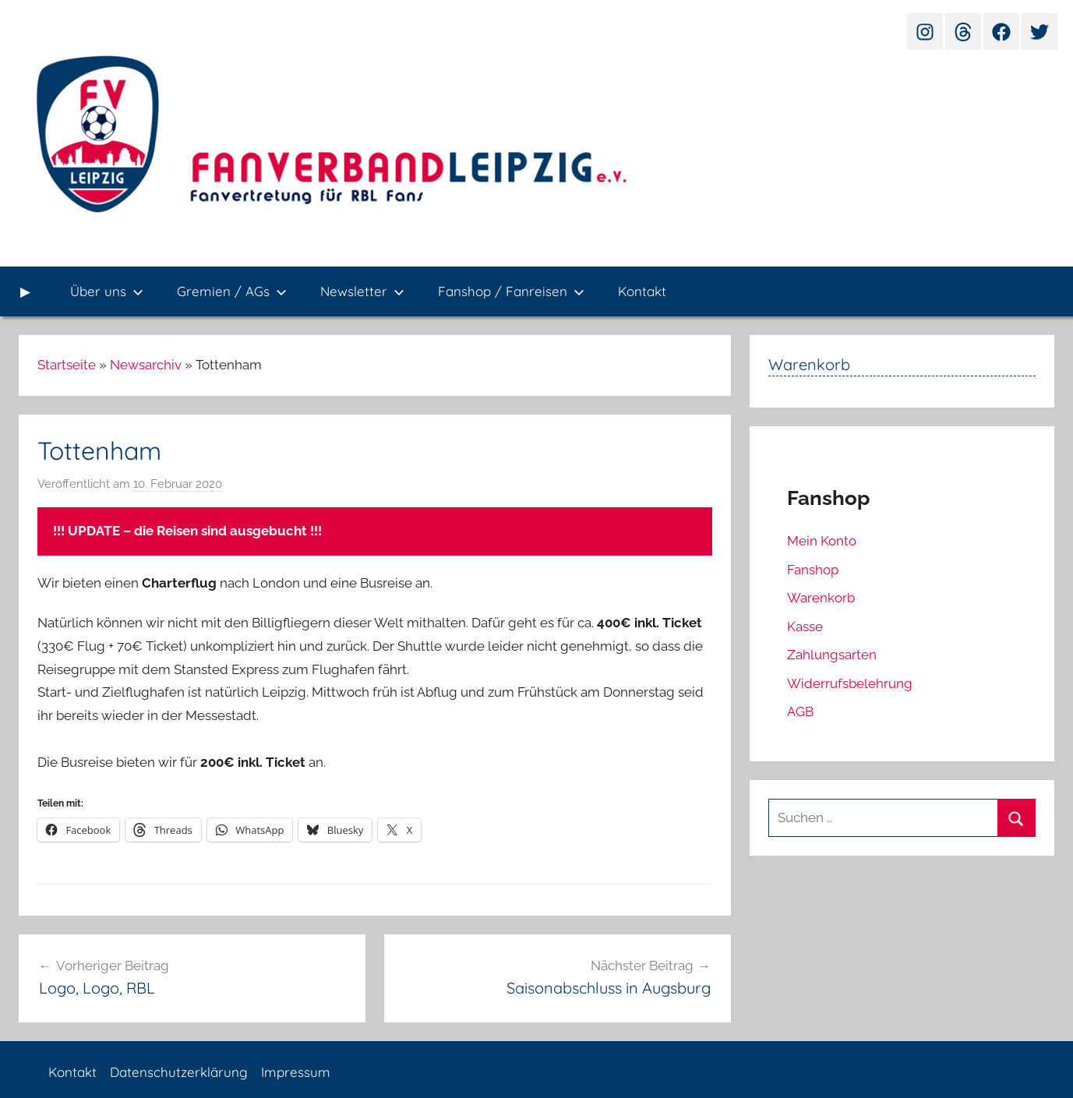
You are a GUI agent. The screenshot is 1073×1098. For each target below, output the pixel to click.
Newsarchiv (146, 364)
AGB (800, 711)
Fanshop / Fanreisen (511, 291)
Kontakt (642, 291)
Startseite (66, 364)
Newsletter (362, 291)
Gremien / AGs (232, 291)
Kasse (805, 626)
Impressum (295, 1072)
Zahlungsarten (832, 654)
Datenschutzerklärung (179, 1072)
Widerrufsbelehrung (849, 683)
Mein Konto (821, 541)
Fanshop (812, 569)
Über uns (106, 291)
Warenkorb (821, 597)
